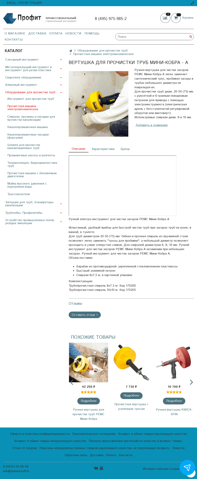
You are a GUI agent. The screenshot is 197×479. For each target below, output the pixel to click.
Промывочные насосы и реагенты (31, 155)
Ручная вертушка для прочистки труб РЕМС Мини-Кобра (88, 414)
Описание (78, 149)
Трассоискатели (18, 194)
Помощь (92, 33)
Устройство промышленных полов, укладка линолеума (30, 221)
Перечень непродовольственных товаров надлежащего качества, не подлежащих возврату (104, 448)
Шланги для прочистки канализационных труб (23, 146)
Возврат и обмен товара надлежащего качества (152, 434)
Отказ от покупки (25, 448)
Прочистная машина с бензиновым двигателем (32, 175)
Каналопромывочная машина (27, 127)
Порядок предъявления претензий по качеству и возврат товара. (136, 441)
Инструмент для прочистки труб (30, 99)
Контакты (14, 39)
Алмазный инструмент (21, 85)
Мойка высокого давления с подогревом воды (27, 185)
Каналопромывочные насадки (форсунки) (28, 136)
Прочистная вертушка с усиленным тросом (131, 406)
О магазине (15, 33)
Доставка (37, 33)
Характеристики (103, 149)
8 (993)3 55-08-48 (15, 466)
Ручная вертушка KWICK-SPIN (174, 412)
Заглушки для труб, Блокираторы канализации (29, 204)
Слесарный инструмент (22, 59)
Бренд (125, 149)
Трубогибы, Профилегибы (23, 213)
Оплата (55, 33)
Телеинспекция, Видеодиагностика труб (32, 164)
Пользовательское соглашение (94, 434)
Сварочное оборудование (23, 77)
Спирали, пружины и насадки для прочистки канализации (31, 118)
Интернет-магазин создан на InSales (168, 469)
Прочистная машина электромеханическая (103, 54)
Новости (73, 33)
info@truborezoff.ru (16, 471)
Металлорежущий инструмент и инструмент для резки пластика (28, 68)
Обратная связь (76, 455)
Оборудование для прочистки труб (103, 50)
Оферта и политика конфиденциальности (40, 434)
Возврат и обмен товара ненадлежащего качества (50, 441)
